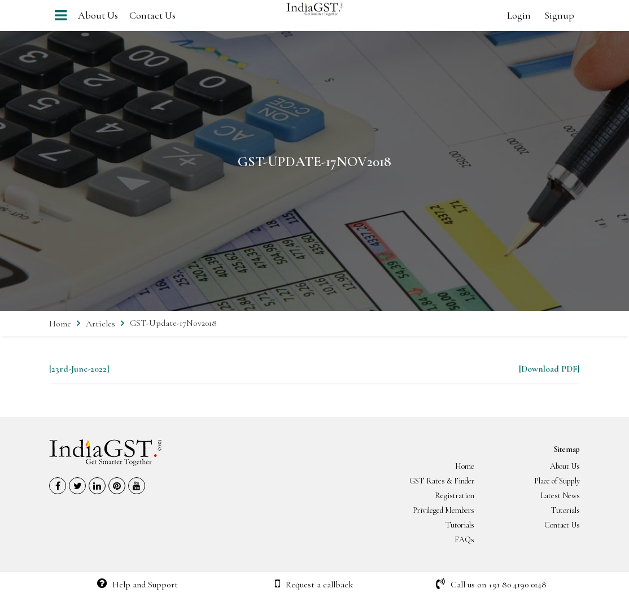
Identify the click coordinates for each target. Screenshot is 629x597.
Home (60, 323)
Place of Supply (557, 481)
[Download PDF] (549, 368)
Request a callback (314, 584)
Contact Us (152, 15)
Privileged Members (443, 510)
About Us (98, 15)
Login (519, 15)
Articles (100, 323)
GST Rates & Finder (441, 481)
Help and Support (137, 584)
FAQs (464, 539)
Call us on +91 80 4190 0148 (491, 584)
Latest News (560, 495)
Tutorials (565, 510)
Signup (559, 15)
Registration (454, 495)
